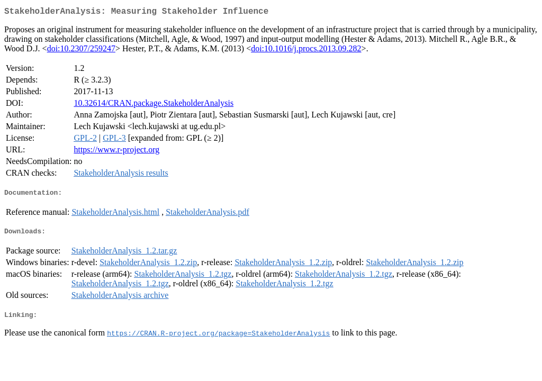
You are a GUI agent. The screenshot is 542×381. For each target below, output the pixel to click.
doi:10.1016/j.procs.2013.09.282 (306, 50)
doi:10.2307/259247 (81, 50)
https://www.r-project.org (116, 151)
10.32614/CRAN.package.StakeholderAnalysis (153, 105)
